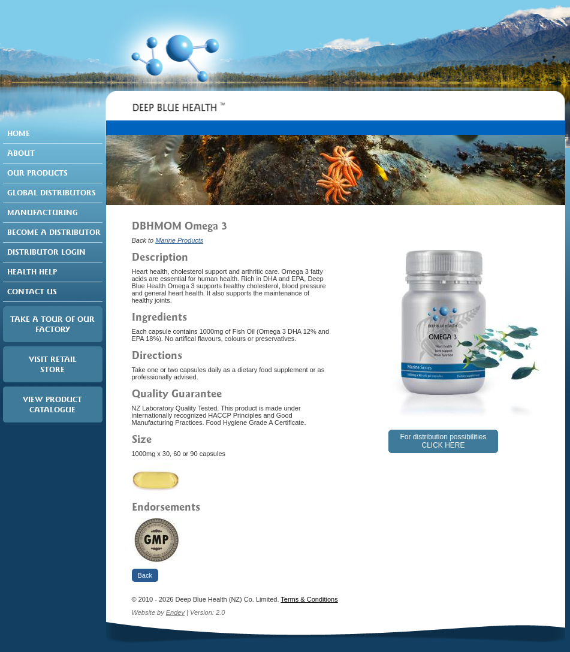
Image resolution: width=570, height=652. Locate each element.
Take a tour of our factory (52, 324)
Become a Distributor (54, 232)
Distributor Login (46, 252)
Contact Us (32, 291)
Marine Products (179, 240)
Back (145, 575)
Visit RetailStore (53, 364)
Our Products (37, 173)
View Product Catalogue (52, 404)
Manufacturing (42, 212)
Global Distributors (51, 193)
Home (18, 133)
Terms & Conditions (309, 599)
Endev (175, 612)
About (21, 153)
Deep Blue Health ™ (178, 110)
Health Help (32, 272)
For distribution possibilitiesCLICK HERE (443, 441)
